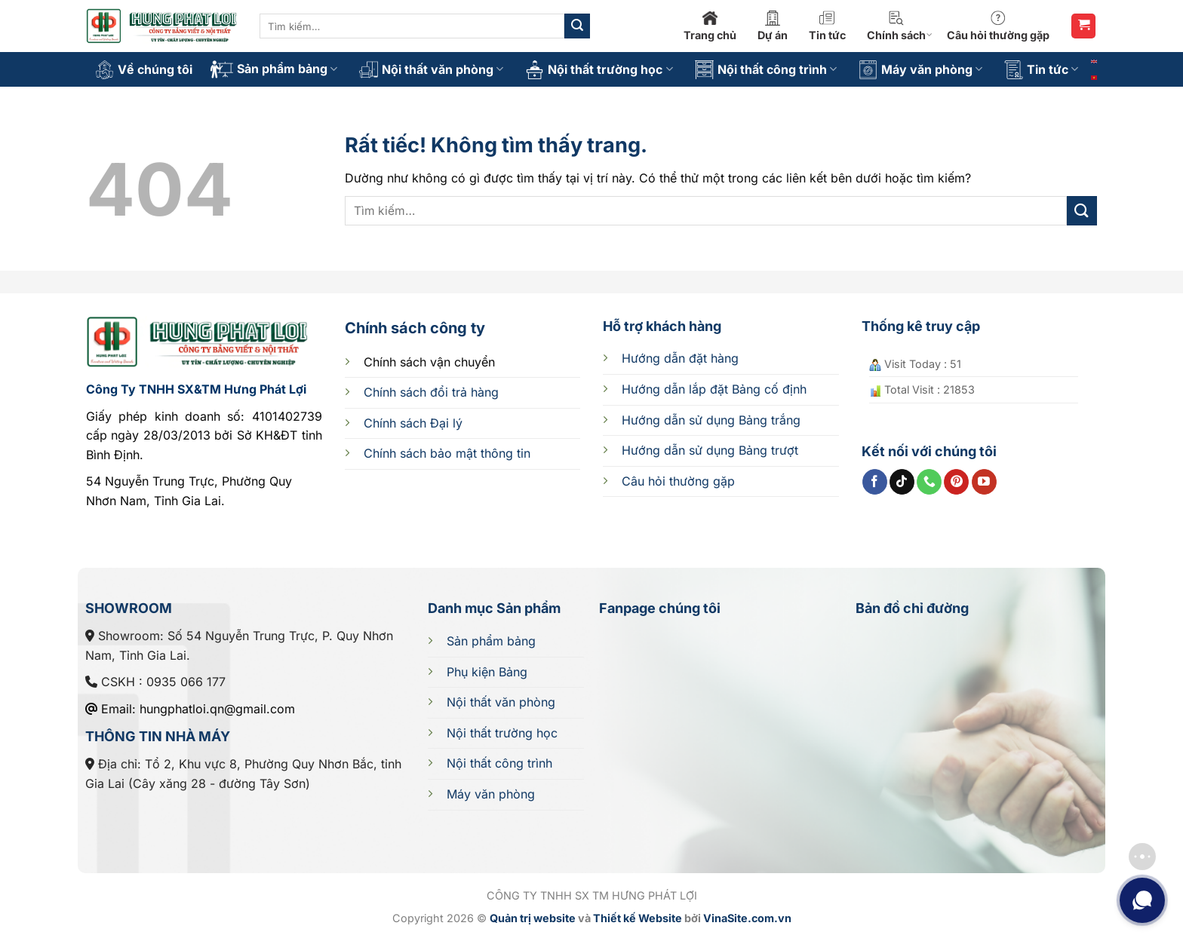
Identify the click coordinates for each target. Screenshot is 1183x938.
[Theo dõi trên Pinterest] (956, 482)
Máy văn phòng (920, 69)
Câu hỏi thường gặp (998, 26)
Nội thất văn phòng (431, 69)
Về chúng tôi (143, 69)
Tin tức (827, 26)
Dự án (772, 26)
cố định (714, 389)
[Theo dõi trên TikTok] (902, 482)
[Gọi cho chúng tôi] (929, 482)
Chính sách (900, 26)
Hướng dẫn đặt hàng (680, 358)
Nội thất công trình (766, 69)
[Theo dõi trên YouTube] (984, 482)
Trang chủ (710, 26)
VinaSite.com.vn (747, 918)
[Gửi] (577, 26)
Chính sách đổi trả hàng (431, 392)
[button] (1083, 26)
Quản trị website (533, 918)
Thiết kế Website (637, 918)
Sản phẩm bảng (273, 69)
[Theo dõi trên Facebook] (874, 482)
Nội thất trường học (598, 69)
